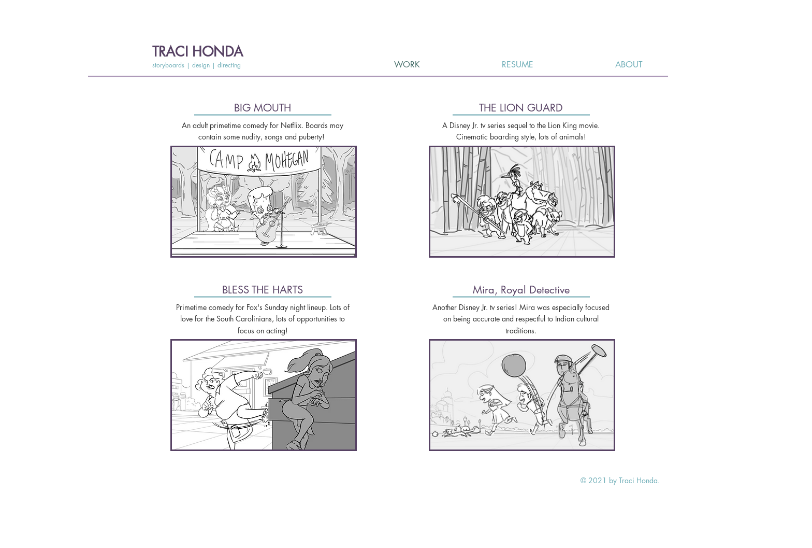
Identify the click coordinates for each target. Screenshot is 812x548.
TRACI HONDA (197, 52)
